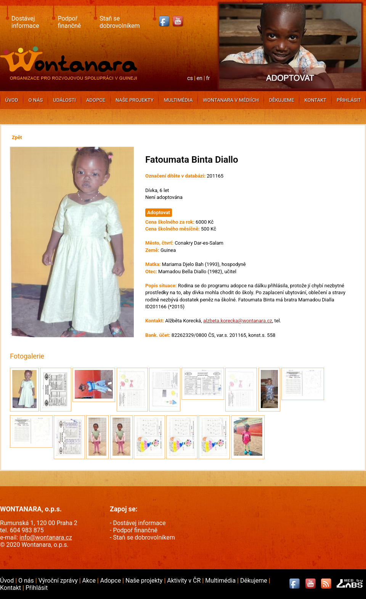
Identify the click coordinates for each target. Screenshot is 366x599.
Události (64, 100)
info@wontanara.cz (45, 537)
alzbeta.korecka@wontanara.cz (237, 321)
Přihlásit (349, 100)
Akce (89, 580)
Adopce (95, 100)
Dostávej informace (25, 22)
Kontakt (315, 100)
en (199, 78)
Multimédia (178, 100)
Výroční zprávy (59, 580)
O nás (36, 100)
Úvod (11, 100)
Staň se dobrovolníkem (120, 22)
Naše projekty (135, 100)
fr (208, 78)
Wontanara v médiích (230, 100)
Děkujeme (281, 100)
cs (190, 78)
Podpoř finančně (69, 22)
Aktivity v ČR (184, 580)
